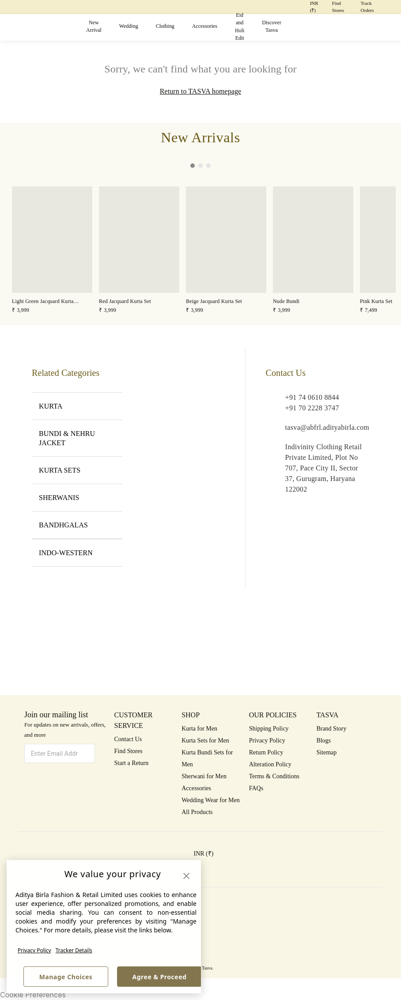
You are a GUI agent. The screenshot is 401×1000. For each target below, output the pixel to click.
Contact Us (128, 739)
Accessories (204, 26)
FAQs (256, 788)
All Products (197, 812)
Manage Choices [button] (66, 977)
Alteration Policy (270, 764)
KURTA (77, 406)
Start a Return (131, 763)
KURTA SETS (77, 470)
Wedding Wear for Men (211, 800)
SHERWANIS (77, 497)
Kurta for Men (199, 728)
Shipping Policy (269, 728)
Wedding (128, 26)
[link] (52, 250)
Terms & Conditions (274, 776)
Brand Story (331, 728)
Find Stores (128, 751)
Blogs (323, 740)
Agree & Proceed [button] (159, 977)
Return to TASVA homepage (200, 91)
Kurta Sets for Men (205, 740)
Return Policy (266, 752)
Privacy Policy (34, 950)
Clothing (165, 26)
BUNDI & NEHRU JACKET (77, 438)
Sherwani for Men (204, 776)
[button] (294, 27)
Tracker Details (74, 950)
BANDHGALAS (77, 524)
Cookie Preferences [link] (33, 994)
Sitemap (326, 752)
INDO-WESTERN (77, 552)
